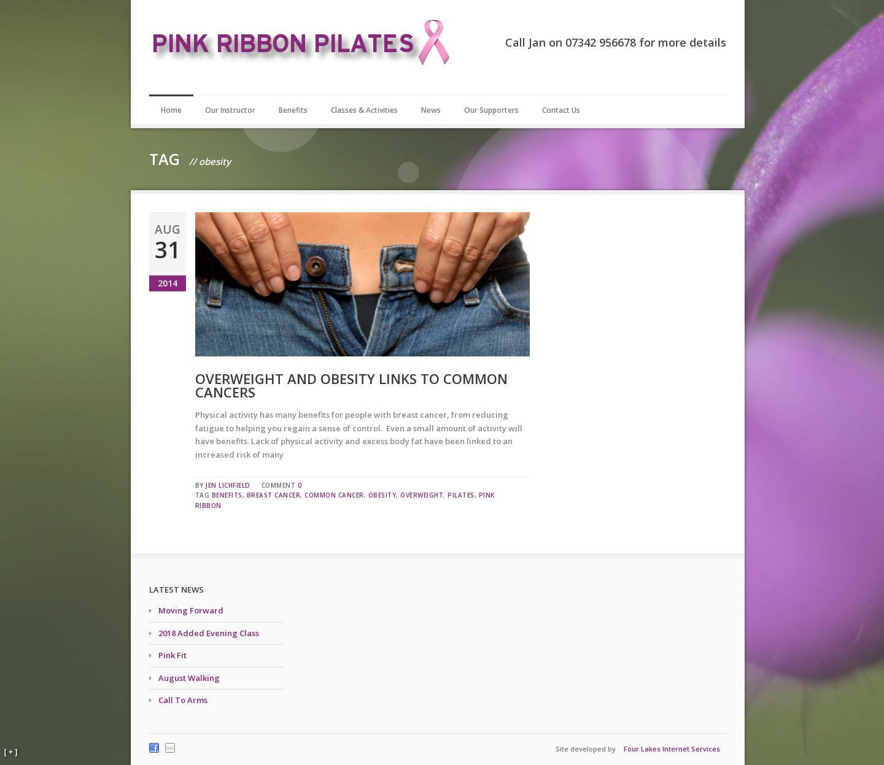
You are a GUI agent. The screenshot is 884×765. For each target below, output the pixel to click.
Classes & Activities (364, 110)
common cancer (334, 495)
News (431, 110)
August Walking (189, 677)
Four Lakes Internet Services (672, 748)
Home (171, 110)
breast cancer (274, 495)
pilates (461, 495)
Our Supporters (491, 110)
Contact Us (561, 110)
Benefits (293, 110)
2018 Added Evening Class (208, 633)
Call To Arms (182, 699)
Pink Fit (172, 655)
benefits (227, 495)
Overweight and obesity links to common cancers (351, 385)
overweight (421, 495)
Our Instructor (230, 110)
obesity (382, 495)
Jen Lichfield (228, 485)
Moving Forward (190, 610)
